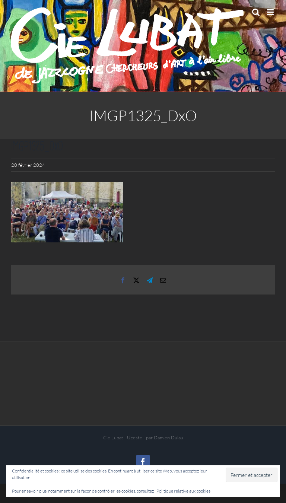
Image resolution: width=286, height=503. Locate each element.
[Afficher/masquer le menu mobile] (271, 12)
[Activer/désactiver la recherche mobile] (256, 12)
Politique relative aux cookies (183, 491)
